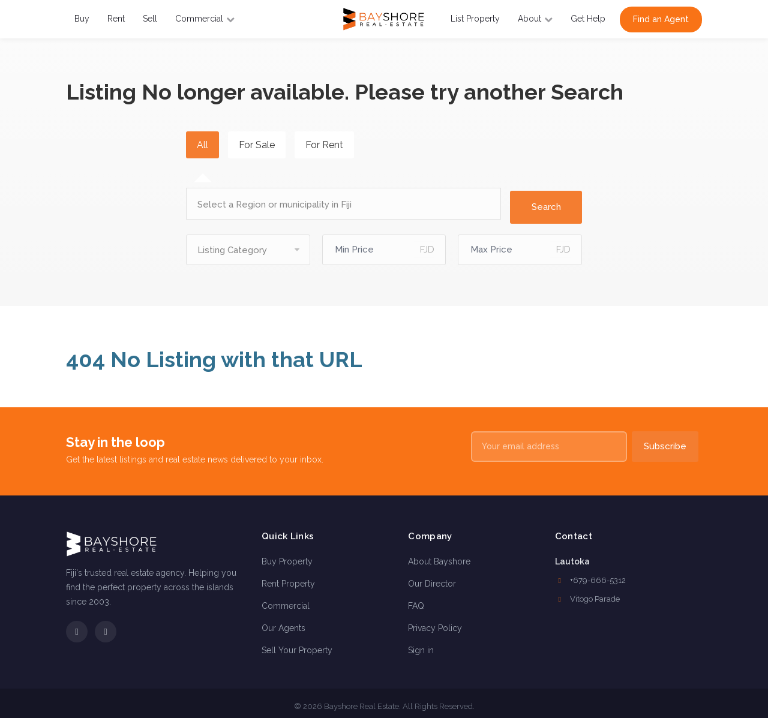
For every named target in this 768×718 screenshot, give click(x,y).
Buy (81, 18)
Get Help (588, 18)
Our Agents (283, 622)
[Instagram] (105, 626)
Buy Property (287, 555)
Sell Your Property (297, 644)
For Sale (257, 145)
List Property (475, 18)
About (535, 18)
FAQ (416, 600)
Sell (150, 18)
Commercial (205, 18)
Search (546, 201)
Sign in (421, 644)
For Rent (324, 145)
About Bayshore (439, 555)
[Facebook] (77, 626)
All (202, 145)
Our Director (432, 577)
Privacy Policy (435, 622)
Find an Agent (661, 19)
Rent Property (288, 577)
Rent (116, 18)
